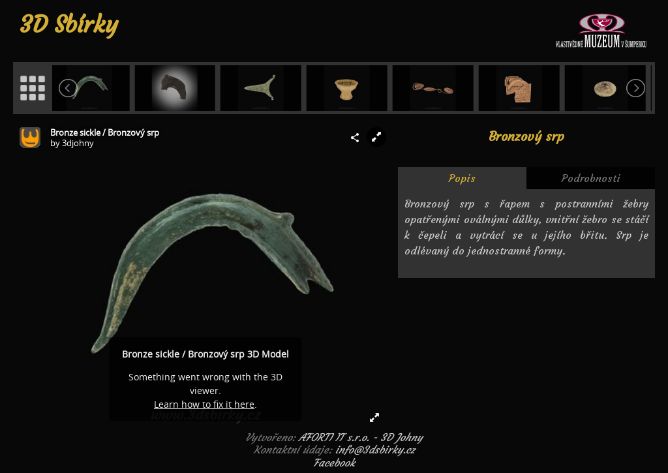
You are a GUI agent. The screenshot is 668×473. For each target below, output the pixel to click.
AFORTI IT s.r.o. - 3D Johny (361, 437)
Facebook (334, 462)
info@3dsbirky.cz (375, 449)
